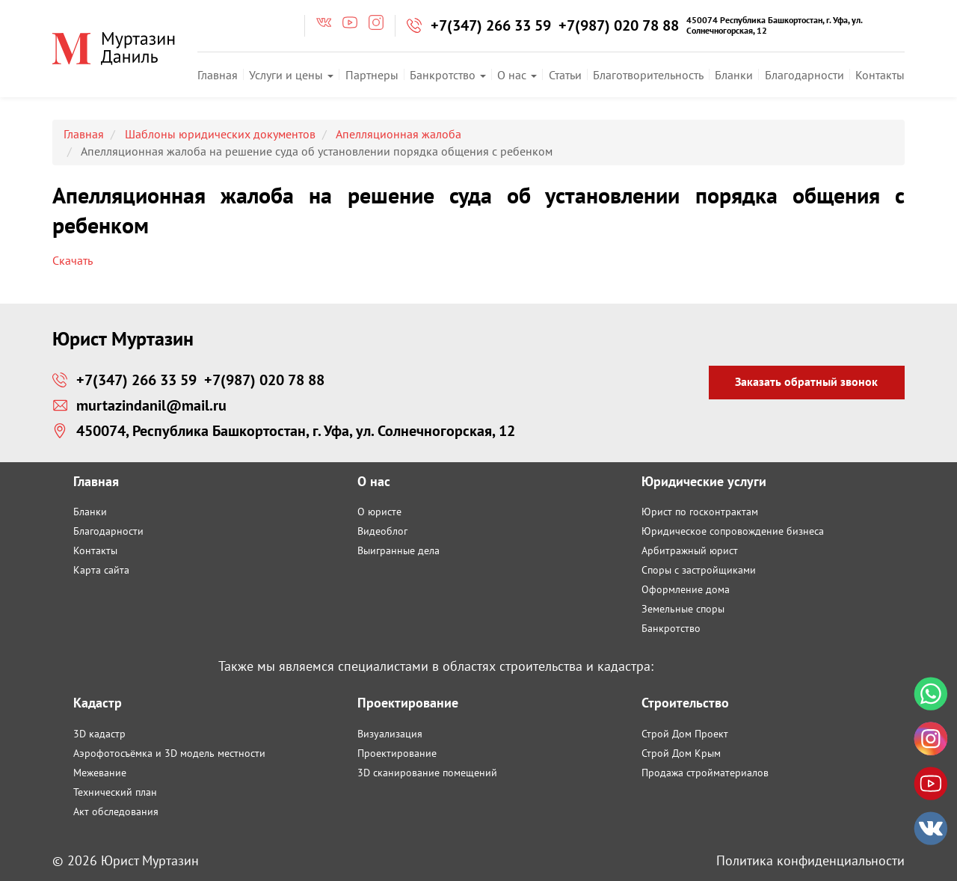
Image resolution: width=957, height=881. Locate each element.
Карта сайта (101, 570)
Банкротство (448, 74)
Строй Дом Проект (684, 733)
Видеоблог (382, 531)
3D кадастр (99, 733)
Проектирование (397, 753)
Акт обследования (116, 811)
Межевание (99, 772)
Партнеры (372, 74)
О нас (517, 74)
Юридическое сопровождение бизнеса (732, 531)
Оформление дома (685, 589)
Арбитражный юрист (689, 550)
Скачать (72, 260)
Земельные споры (682, 609)
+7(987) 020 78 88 (618, 25)
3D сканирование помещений (427, 772)
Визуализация (389, 733)
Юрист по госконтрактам (699, 511)
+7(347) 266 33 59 (491, 25)
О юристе (379, 511)
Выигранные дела (398, 550)
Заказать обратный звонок (806, 381)
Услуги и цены (291, 74)
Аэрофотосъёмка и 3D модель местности (169, 753)
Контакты (880, 74)
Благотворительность (648, 74)
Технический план (115, 792)
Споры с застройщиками (698, 570)
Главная (217, 74)
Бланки (734, 74)
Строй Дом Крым (681, 753)
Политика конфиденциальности (810, 860)
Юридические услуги (703, 481)
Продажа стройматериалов (705, 772)
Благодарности (804, 74)
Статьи (565, 74)
